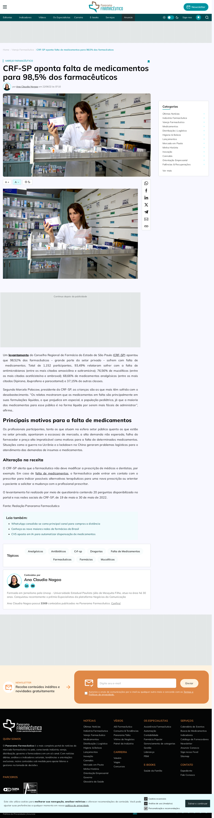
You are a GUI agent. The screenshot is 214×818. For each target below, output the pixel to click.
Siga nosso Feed (189, 752)
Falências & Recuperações (177, 164)
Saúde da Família (153, 770)
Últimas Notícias (171, 113)
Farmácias (86, 559)
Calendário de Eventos (192, 726)
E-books (94, 17)
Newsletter (186, 743)
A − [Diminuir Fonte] (17, 182)
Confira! (116, 603)
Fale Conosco (188, 774)
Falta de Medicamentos (125, 551)
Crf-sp (78, 551)
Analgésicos (35, 551)
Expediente (186, 770)
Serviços (110, 17)
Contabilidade (151, 735)
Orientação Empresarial (175, 160)
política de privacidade (77, 805)
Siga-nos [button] (187, 17)
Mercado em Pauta (173, 143)
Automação (150, 730)
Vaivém (117, 758)
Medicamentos (170, 126)
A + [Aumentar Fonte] (7, 182)
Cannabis (167, 156)
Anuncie (128, 17)
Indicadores (25, 17)
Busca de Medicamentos (194, 730)
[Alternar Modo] (27, 182)
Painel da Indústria (123, 743)
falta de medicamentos (51, 473)
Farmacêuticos (62, 559)
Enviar (189, 683)
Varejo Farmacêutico (19, 60)
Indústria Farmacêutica (175, 118)
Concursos (119, 766)
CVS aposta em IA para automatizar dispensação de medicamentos (53, 534)
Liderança (149, 752)
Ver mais (167, 170)
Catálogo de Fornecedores (195, 739)
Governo (87, 777)
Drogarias (96, 551)
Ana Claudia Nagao (27, 86)
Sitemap (185, 756)
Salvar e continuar (197, 803)
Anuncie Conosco (190, 747)
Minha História (170, 147)
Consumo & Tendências (126, 730)
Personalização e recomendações (162, 808)
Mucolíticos (108, 559)
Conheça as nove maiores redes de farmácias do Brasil (45, 528)
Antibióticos (58, 551)
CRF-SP (119, 355)
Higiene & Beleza (172, 134)
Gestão (147, 747)
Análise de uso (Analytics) (158, 803)
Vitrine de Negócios (124, 739)
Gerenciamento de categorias (159, 743)
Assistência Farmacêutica (157, 726)
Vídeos (42, 17)
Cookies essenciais (155, 799)
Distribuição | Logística (175, 130)
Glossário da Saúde (93, 781)
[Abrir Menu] (23, 7)
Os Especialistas (61, 17)
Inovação (167, 151)
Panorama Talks (122, 735)
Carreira (78, 17)
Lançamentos (170, 139)
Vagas (117, 762)
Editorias (7, 17)
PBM (146, 756)
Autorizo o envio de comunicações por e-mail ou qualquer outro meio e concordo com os (141, 693)
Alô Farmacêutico (123, 726)
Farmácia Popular (153, 739)
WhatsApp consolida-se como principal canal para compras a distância (55, 523)
